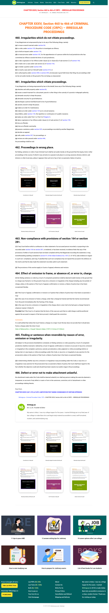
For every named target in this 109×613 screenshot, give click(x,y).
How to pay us (33, 592)
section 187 (36, 54)
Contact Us (58, 586)
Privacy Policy (60, 592)
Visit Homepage (33, 598)
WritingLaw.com (55, 607)
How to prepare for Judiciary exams (54, 570)
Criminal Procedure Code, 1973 (60, 12)
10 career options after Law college (90, 540)
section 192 (50, 64)
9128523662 (7, 596)
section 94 (41, 45)
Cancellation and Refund (63, 595)
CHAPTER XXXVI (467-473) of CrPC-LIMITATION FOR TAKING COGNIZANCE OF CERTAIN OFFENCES (48, 392)
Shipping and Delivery (62, 598)
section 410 (47, 70)
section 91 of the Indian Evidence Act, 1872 (54, 256)
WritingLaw (22, 397)
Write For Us (59, 589)
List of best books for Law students (90, 570)
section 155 (31, 48)
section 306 (38, 67)
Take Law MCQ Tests (9, 587)
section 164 (29, 249)
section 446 (41, 138)
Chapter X (47, 117)
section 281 (39, 249)
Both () (33, 589)
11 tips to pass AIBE (18, 540)
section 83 (43, 89)
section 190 (76, 61)
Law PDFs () (34, 583)
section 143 (31, 114)
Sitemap (62, 607)
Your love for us (33, 595)
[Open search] (93, 2)
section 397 (29, 135)
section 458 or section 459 (40, 73)
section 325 (38, 129)
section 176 (37, 51)
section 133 (36, 111)
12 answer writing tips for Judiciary (54, 540)
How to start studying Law (18, 570)
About (57, 583)
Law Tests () (35, 586)
